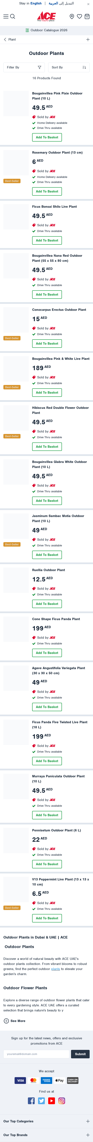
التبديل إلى (61, 3)
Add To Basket (47, 137)
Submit (80, 1054)
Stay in (30, 3)
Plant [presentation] (9, 39)
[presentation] (46, 16)
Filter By (13, 67)
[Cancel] (88, 4)
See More (14, 1020)
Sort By (57, 67)
